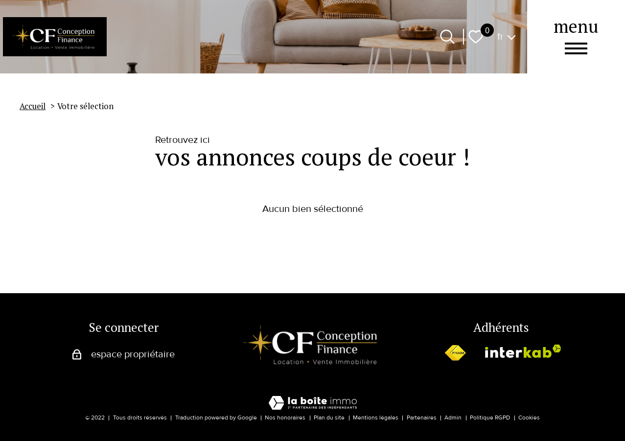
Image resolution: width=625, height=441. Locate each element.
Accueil (33, 106)
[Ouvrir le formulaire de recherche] (447, 37)
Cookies (529, 417)
